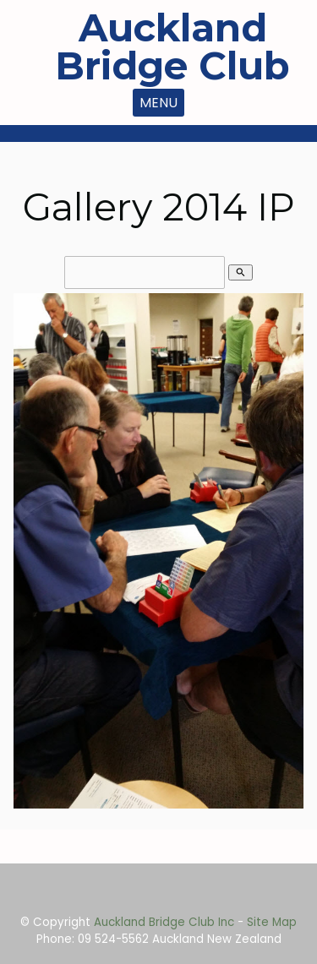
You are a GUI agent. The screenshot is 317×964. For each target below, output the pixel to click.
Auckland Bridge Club (172, 46)
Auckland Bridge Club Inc (164, 922)
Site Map (272, 922)
